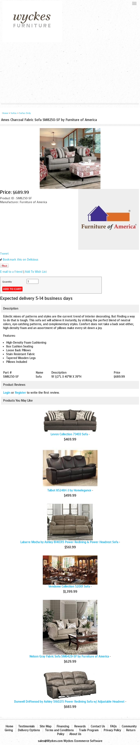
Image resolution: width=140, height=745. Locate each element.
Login (6, 393)
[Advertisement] (70, 72)
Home (5, 113)
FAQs (113, 726)
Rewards (80, 726)
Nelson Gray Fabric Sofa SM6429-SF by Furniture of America (69, 656)
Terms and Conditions (59, 730)
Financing (63, 726)
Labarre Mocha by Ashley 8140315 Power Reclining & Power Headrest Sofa (69, 542)
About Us (75, 734)
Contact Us (98, 726)
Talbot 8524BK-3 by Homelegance (69, 490)
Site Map (45, 726)
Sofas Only (25, 113)
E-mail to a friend (11, 272)
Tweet (4, 254)
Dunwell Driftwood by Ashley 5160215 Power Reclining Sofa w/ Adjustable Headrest (69, 702)
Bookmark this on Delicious (20, 260)
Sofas (14, 113)
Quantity (7, 281)
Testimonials (26, 726)
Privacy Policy (112, 730)
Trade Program (88, 730)
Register (20, 393)
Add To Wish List (36, 272)
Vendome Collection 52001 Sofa (69, 586)
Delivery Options (29, 730)
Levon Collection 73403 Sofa (69, 434)
